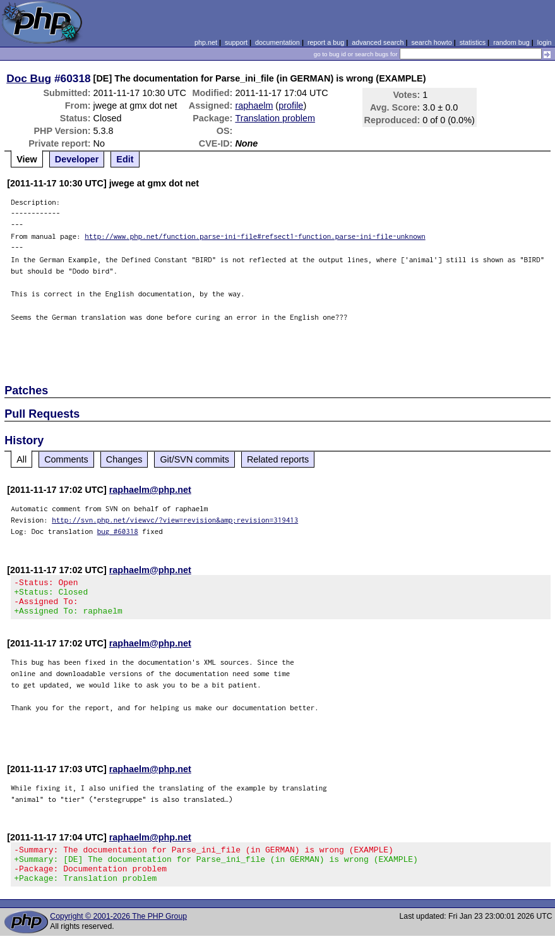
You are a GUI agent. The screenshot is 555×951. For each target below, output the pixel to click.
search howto (431, 42)
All (21, 459)
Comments (66, 459)
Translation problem (275, 118)
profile (290, 105)
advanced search (377, 42)
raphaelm (254, 105)
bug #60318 (117, 531)
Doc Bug (28, 78)
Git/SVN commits (194, 459)
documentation (277, 42)
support (236, 42)
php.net (205, 42)
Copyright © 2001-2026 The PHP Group (118, 931)
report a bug (325, 42)
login (544, 42)
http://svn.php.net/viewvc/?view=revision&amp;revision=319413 (175, 520)
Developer (77, 159)
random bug (511, 42)
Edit (124, 159)
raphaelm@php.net (150, 490)
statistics (473, 42)
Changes (124, 459)
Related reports (278, 459)
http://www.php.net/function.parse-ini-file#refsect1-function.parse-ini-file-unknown (255, 236)
